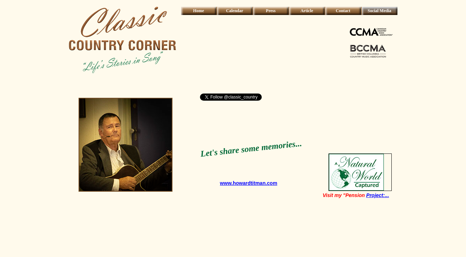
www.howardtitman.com (248, 183)
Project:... (377, 195)
